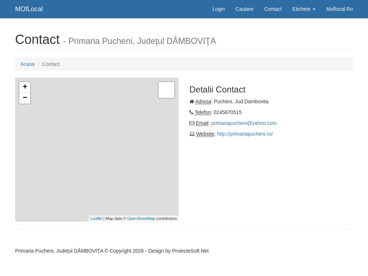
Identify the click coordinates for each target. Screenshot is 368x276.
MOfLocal (29, 9)
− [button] (25, 98)
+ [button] (25, 87)
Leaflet (96, 218)
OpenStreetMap (141, 218)
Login (218, 9)
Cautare (245, 9)
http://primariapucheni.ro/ (245, 134)
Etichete (304, 9)
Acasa (27, 64)
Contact (272, 9)
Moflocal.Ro (339, 9)
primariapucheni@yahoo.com (244, 123)
